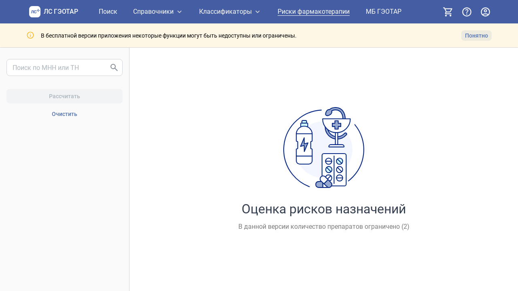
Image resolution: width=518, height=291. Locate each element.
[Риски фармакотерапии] (313, 12)
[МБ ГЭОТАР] (384, 12)
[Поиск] (108, 12)
